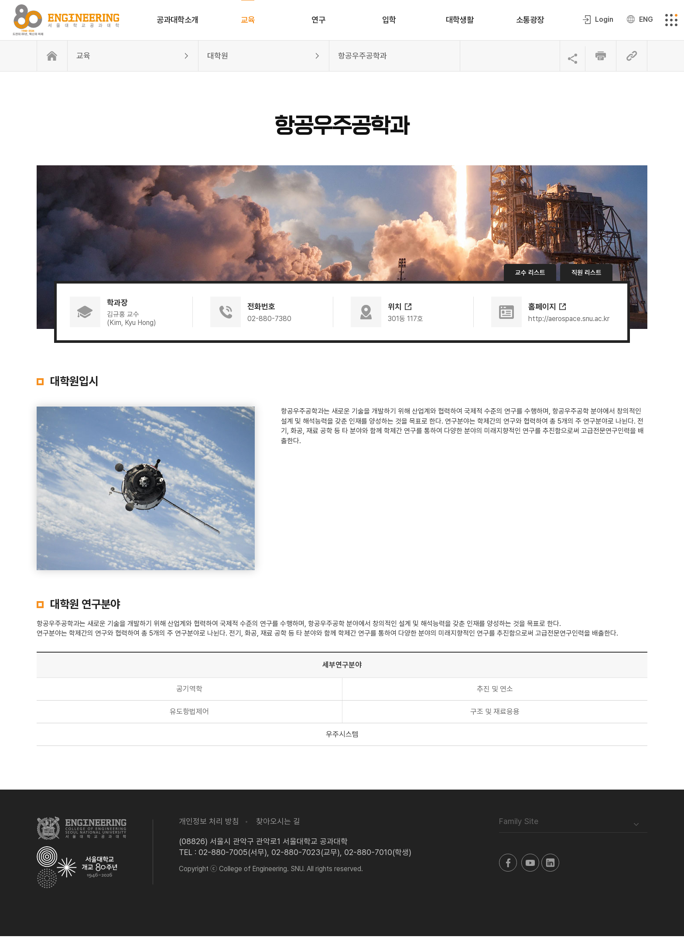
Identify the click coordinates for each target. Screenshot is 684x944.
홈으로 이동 (52, 63)
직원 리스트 (586, 281)
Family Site (518, 829)
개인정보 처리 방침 (209, 829)
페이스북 (508, 870)
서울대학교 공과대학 (82, 836)
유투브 (530, 870)
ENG (645, 23)
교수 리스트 (530, 281)
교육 (83, 63)
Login (603, 23)
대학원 (217, 63)
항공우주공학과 (362, 63)
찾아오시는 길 (278, 829)
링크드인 (550, 870)
